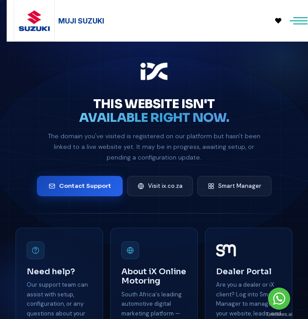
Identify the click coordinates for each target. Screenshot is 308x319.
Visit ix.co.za (160, 186)
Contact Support (79, 186)
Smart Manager (234, 186)
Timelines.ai (279, 314)
